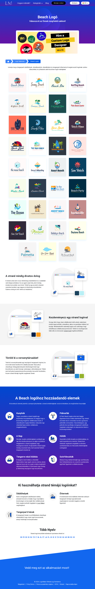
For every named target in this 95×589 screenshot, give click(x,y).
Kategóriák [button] (37, 3)
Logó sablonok (19, 61)
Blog (47, 3)
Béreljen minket (58, 3)
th (58, 537)
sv (74, 537)
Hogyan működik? (23, 3)
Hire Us (60, 50)
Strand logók (34, 61)
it (36, 537)
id (53, 537)
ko (61, 537)
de (26, 537)
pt (43, 537)
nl (38, 537)
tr (34, 537)
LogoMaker (43, 582)
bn (69, 537)
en (21, 537)
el (41, 537)
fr (24, 537)
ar (66, 537)
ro (71, 537)
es (29, 537)
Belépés (74, 3)
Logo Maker (41, 503)
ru (31, 537)
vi (55, 537)
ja (46, 537)
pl (48, 537)
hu (84, 3)
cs (51, 537)
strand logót (68, 331)
